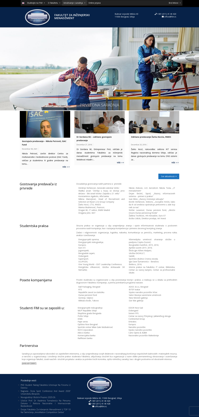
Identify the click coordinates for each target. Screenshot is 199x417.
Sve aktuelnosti (168, 176)
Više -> (66, 167)
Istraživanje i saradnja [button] (74, 3)
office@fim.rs (170, 16)
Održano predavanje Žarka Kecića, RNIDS (151, 137)
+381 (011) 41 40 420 (166, 14)
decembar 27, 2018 (84, 144)
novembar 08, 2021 (29, 149)
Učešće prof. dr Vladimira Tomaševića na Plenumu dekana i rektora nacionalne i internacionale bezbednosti (45, 403)
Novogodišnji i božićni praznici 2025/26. (38, 397)
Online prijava (94, 3)
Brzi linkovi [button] (175, 3)
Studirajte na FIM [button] (36, 3)
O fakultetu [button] (54, 3)
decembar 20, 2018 (138, 144)
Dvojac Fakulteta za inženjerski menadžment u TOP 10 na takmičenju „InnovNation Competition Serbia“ (45, 411)
